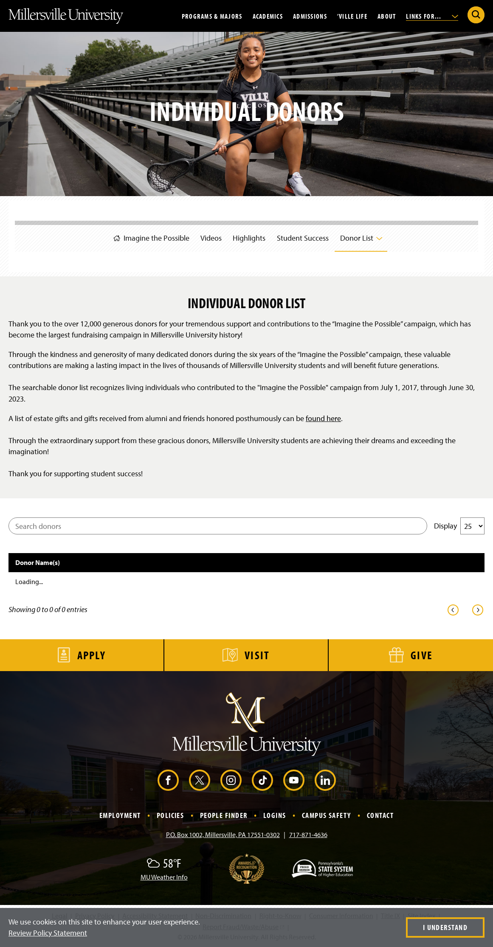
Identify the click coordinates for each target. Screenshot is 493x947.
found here (323, 418)
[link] (453, 610)
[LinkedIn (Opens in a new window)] (325, 780)
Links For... (432, 15)
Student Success (304, 237)
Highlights (248, 237)
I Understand (445, 927)
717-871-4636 (308, 834)
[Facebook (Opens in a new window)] (168, 780)
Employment (120, 815)
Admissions (310, 15)
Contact (380, 815)
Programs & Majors (212, 15)
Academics (268, 15)
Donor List (365, 236)
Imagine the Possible (146, 236)
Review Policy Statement (47, 933)
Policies (170, 815)
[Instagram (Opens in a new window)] (231, 780)
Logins (274, 815)
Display (459, 525)
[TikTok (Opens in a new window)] (262, 780)
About (386, 15)
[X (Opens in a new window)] (199, 780)
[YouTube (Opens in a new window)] (293, 780)
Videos (208, 237)
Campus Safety (326, 815)
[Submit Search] (476, 14)
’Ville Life (352, 15)
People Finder (224, 815)
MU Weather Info (164, 877)
